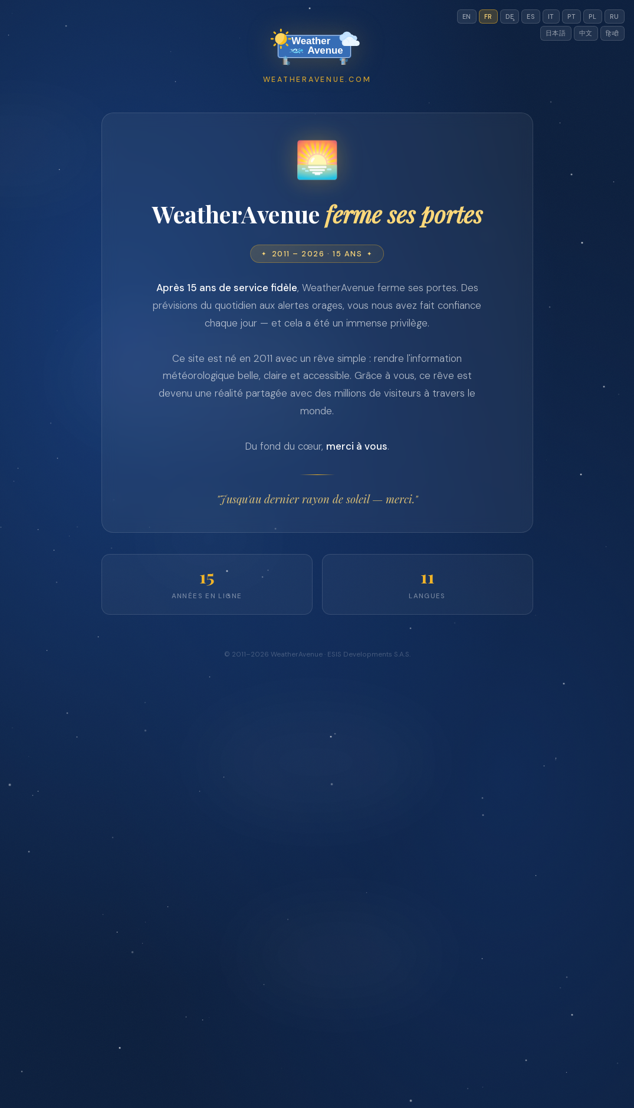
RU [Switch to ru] (614, 16)
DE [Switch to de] (509, 16)
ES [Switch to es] (530, 16)
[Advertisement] (317, 206)
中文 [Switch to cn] (586, 33)
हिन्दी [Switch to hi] (612, 33)
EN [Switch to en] (466, 16)
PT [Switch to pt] (571, 16)
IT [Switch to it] (551, 16)
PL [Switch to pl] (592, 16)
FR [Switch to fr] (488, 16)
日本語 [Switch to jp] (556, 33)
